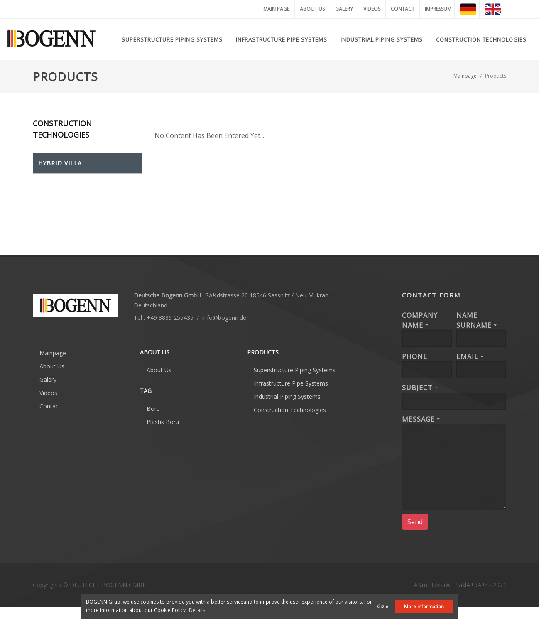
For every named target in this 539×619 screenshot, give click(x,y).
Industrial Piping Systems (287, 396)
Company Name (420, 320)
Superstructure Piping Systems (295, 370)
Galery (47, 379)
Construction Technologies (290, 410)
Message (421, 419)
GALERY (344, 8)
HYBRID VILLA (60, 163)
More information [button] (424, 606)
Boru (153, 409)
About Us (51, 366)
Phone (414, 356)
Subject (420, 387)
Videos (48, 393)
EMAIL (470, 356)
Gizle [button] (382, 606)
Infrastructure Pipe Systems (291, 383)
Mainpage (465, 75)
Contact (50, 406)
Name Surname (476, 320)
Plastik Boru (163, 422)
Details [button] (197, 610)
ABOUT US (312, 8)
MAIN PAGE (276, 8)
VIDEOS (371, 8)
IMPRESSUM (438, 8)
